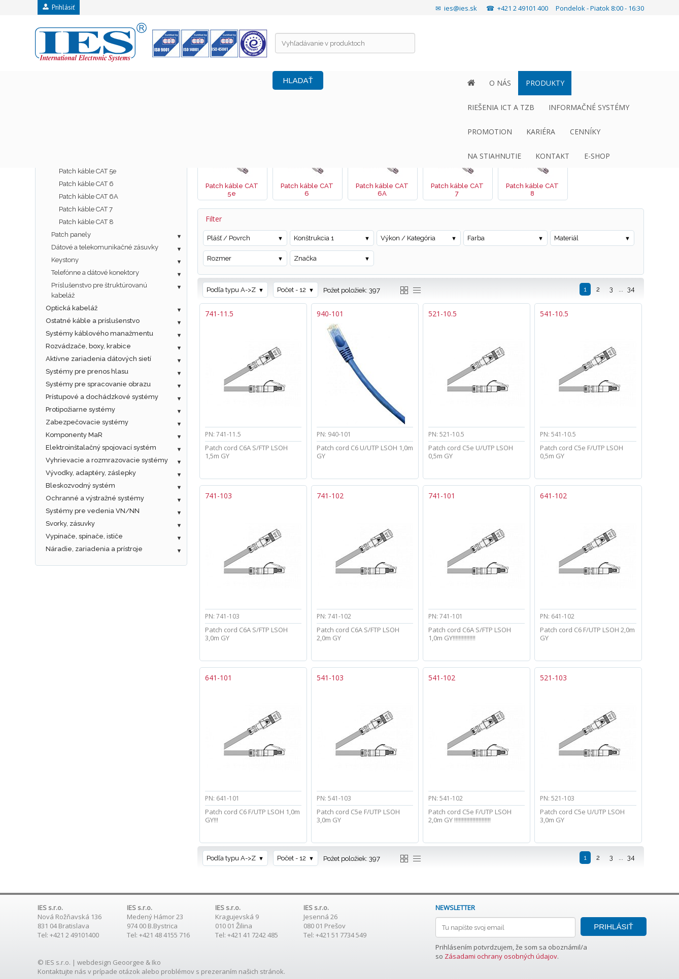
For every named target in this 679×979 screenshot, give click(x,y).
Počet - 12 (291, 290)
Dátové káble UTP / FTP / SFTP (99, 146)
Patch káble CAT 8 (86, 222)
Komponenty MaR (74, 435)
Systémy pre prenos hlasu (87, 371)
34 (631, 289)
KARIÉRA (402, 83)
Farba (476, 238)
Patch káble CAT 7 (86, 209)
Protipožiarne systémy (80, 409)
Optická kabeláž (71, 308)
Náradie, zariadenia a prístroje (94, 549)
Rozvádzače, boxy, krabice (88, 346)
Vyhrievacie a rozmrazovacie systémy (107, 460)
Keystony (65, 260)
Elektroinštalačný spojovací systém (101, 447)
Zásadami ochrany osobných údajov (501, 956)
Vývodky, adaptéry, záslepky (91, 473)
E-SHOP (606, 83)
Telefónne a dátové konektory (95, 272)
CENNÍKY (446, 83)
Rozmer (219, 258)
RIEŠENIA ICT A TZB (186, 83)
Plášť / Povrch (228, 238)
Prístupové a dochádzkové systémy (102, 397)
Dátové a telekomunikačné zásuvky (104, 247)
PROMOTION (351, 83)
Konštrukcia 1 (314, 238)
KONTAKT (562, 83)
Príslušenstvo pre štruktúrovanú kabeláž (99, 290)
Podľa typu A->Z (231, 290)
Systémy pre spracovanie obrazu (98, 384)
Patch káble (69, 158)
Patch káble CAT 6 (86, 184)
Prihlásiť (59, 7)
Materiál (566, 238)
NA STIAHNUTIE (503, 83)
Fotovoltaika (65, 120)
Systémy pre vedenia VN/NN (93, 511)
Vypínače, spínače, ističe (84, 536)
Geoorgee (128, 962)
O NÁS (75, 83)
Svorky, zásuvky (70, 523)
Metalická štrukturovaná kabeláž (97, 133)
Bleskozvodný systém (80, 485)
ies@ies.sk (460, 8)
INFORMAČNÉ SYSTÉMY (274, 83)
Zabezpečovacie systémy (87, 422)
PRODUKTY (119, 83)
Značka (305, 258)
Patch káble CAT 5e (87, 171)
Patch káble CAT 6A (88, 196)
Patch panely (71, 234)
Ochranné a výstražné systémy (95, 498)
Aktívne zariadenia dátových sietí (98, 358)
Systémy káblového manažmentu (99, 333)
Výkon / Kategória (408, 238)
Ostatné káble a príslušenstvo (93, 320)
